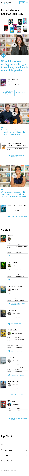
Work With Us (14, 461)
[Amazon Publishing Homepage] (10, 2)
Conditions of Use (5, 472)
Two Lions (17, 152)
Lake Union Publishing (19, 300)
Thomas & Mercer (18, 252)
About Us (14, 445)
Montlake (17, 86)
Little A (16, 213)
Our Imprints (14, 450)
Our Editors (14, 456)
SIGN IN (22, 2)
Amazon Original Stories (20, 276)
